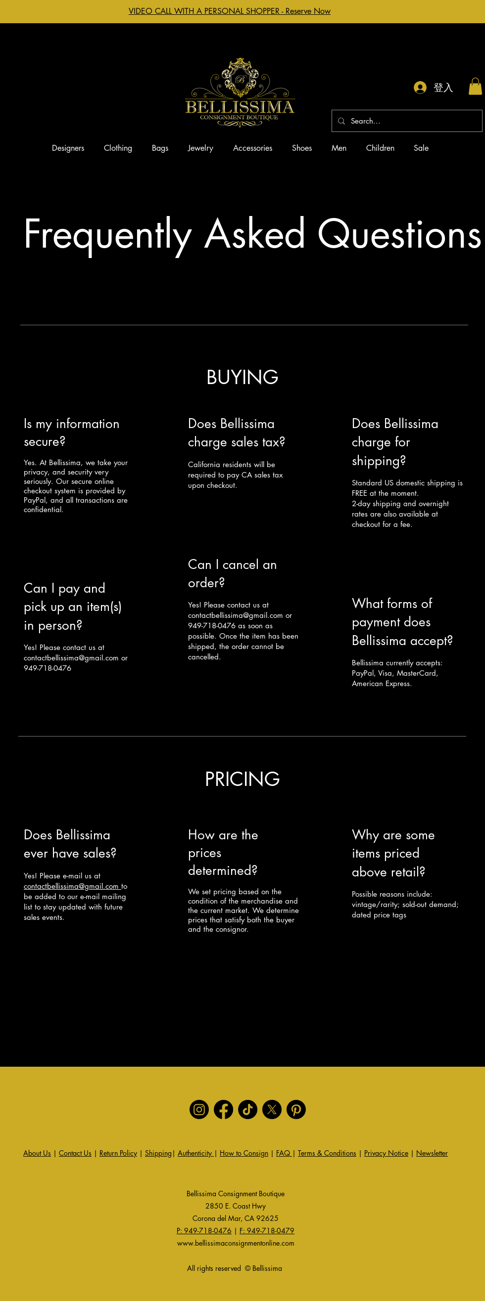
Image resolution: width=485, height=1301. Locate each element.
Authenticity (196, 1153)
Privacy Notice (386, 1153)
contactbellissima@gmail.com (71, 657)
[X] (272, 1109)
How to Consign (244, 1153)
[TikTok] (247, 1109)
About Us (37, 1153)
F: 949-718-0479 (267, 1230)
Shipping (158, 1153)
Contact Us (75, 1153)
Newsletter (432, 1153)
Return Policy (118, 1153)
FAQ (284, 1153)
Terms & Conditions (327, 1153)
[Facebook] (223, 1109)
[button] (475, 86)
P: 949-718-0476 (204, 1230)
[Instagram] (199, 1109)
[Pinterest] (296, 1109)
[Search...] (406, 120)
